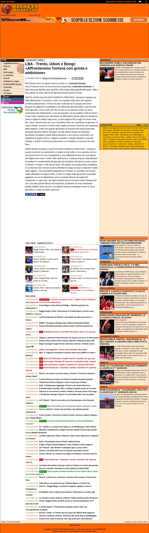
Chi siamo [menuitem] (6, 93)
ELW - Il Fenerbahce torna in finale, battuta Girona (59, 442)
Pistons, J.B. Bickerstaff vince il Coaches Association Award (64, 451)
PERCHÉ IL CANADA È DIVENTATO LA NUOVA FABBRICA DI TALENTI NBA (122, 292)
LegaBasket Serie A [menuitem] (10, 63)
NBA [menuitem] (4, 69)
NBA (102, 238)
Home (3, 60)
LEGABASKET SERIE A (109, 336)
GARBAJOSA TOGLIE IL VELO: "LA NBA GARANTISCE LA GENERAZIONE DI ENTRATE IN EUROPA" (123, 267)
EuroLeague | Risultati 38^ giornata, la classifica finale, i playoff (67, 362)
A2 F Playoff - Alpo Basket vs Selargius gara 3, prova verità (63, 448)
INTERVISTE (105, 262)
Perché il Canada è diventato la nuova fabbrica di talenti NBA (64, 468)
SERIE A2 (104, 363)
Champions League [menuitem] (10, 81)
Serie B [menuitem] (5, 78)
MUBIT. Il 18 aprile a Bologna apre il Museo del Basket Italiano (64, 323)
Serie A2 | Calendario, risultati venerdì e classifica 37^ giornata (67, 359)
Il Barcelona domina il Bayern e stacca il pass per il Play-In (63, 382)
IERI (145, 125)
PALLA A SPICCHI (107, 288)
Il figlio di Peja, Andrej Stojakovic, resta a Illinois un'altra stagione (66, 445)
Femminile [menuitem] (6, 87)
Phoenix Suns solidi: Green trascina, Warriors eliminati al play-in (65, 341)
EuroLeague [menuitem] (7, 72)
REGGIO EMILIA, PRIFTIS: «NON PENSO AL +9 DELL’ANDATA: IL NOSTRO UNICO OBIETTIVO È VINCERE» (123, 341)
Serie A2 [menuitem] (5, 66)
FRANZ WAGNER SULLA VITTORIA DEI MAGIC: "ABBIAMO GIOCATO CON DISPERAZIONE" (123, 242)
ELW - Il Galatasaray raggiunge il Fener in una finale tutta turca (64, 385)
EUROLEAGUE (106, 312)
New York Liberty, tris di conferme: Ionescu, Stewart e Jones (67, 406)
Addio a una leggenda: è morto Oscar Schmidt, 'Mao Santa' (63, 350)
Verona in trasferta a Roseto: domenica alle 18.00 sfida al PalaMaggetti (68, 516)
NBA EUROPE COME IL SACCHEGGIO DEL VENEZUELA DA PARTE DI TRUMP (121, 64)
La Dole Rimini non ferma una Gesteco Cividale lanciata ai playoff (66, 379)
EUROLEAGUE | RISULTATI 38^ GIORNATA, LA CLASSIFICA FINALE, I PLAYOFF (122, 316)
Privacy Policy (143, 522)
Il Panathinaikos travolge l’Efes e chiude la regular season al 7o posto (67, 388)
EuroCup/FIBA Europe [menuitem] (11, 84)
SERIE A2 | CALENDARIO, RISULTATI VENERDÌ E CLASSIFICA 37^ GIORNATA (123, 367)
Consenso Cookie (131, 522)
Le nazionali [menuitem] (7, 75)
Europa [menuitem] (5, 90)
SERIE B (103, 387)
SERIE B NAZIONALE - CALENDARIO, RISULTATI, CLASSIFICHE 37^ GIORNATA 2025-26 (124, 391)
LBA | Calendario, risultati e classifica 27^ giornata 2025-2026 (66, 365)
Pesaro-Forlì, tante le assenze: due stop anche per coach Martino (65, 519)
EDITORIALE (105, 60)
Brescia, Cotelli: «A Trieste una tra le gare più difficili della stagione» (67, 513)
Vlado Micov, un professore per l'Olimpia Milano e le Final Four (64, 483)
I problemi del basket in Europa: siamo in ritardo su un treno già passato (68, 465)
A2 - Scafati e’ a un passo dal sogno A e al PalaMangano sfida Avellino (67, 427)
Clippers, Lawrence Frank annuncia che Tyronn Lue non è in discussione (69, 338)
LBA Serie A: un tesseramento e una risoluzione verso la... (82, 290)
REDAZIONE (74, 525)
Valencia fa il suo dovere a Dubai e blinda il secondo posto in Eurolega (68, 391)
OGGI (139, 125)
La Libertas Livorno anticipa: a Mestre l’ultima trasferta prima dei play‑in (68, 498)
